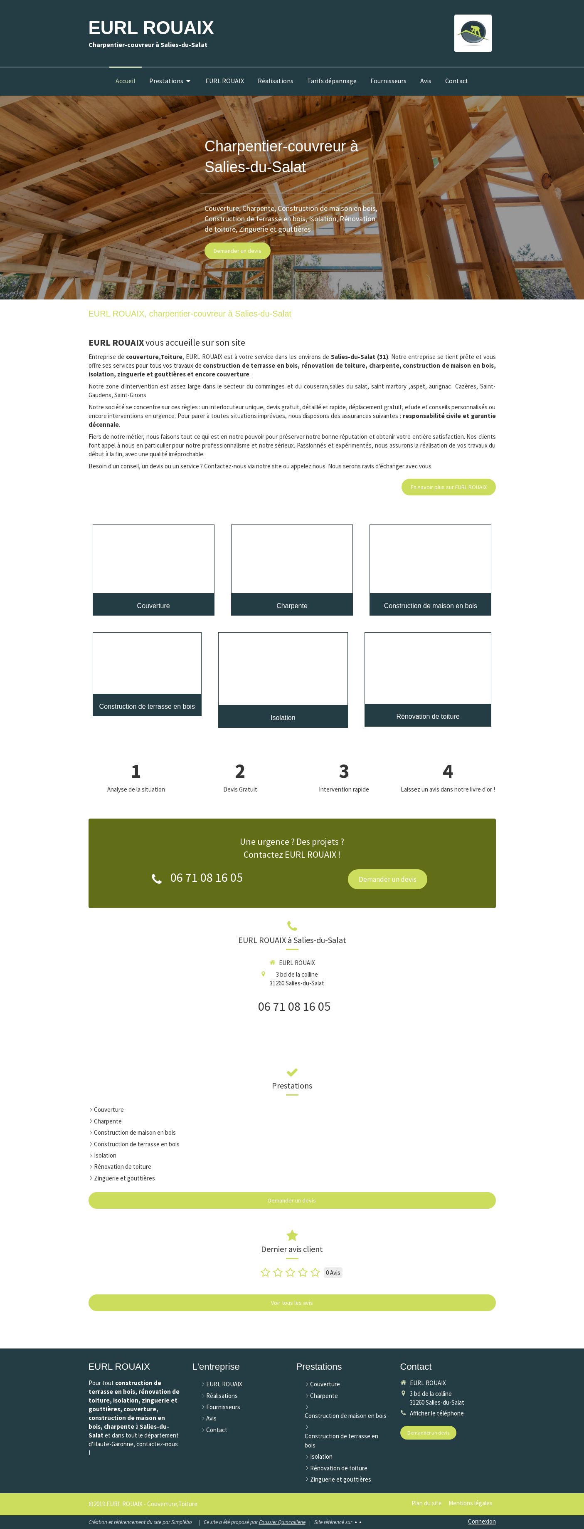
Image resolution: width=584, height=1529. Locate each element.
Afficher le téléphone (437, 1413)
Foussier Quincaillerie (282, 1522)
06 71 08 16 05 (206, 877)
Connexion (482, 1521)
